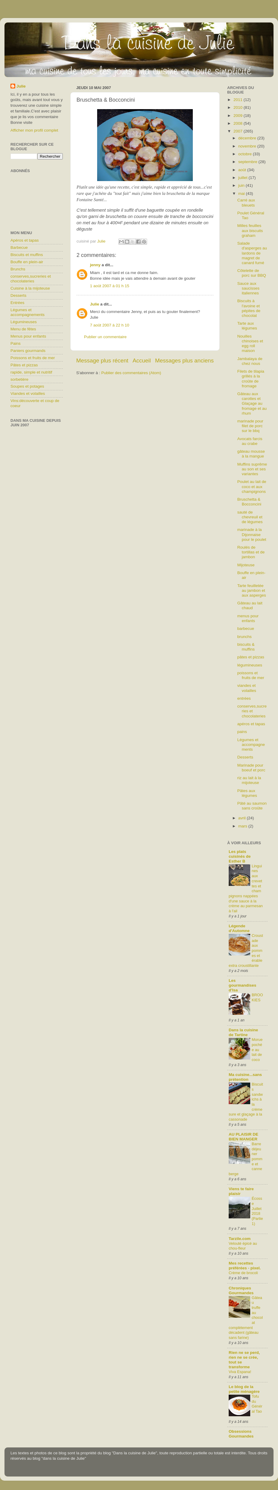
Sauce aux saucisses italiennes (248, 288)
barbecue (245, 628)
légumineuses (249, 665)
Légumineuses (23, 322)
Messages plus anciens (184, 360)
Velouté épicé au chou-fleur (243, 1246)
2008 (238, 123)
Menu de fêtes (23, 329)
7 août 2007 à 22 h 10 (109, 325)
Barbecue (19, 247)
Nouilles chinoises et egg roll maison (250, 343)
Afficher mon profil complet (34, 130)
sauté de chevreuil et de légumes (250, 517)
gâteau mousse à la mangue (251, 453)
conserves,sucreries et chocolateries (30, 278)
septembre (248, 161)
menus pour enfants (248, 618)
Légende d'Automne (239, 928)
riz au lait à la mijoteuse (249, 780)
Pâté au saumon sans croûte (252, 805)
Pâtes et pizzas (24, 365)
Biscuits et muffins (26, 254)
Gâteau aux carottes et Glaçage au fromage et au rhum (252, 404)
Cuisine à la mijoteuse (30, 288)
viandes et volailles (246, 688)
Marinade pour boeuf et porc (251, 767)
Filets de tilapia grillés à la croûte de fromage (250, 378)
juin (242, 185)
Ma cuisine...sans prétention (245, 1077)
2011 (238, 99)
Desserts (18, 295)
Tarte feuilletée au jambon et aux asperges (251, 590)
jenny (95, 265)
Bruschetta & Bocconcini (249, 501)
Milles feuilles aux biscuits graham (250, 230)
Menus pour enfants (28, 336)
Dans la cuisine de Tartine (243, 1032)
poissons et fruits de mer (250, 675)
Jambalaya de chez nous (249, 361)
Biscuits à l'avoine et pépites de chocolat (248, 308)
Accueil (142, 360)
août (242, 170)
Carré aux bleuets (246, 202)
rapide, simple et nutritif (31, 372)
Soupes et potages (27, 386)
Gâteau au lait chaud (249, 605)
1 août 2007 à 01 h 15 (109, 286)
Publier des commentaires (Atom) (131, 373)
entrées (244, 698)
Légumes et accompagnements (27, 312)
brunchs (244, 636)
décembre (247, 138)
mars (243, 826)
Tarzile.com (239, 1238)
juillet (243, 177)
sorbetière (19, 379)
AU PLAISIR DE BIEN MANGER (243, 1136)
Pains (15, 343)
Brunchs (17, 269)
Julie (94, 304)
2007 (238, 131)
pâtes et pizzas (250, 657)
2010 (238, 107)
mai (242, 193)
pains (242, 731)
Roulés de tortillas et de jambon (251, 552)
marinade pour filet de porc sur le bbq (250, 426)
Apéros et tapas (24, 240)
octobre (245, 154)
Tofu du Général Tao (257, 1404)
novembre (247, 146)
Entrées (17, 302)
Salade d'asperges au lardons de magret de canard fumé (252, 253)
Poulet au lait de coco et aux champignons (251, 486)
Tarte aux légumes (247, 325)
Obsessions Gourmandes (241, 1433)
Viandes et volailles (27, 393)
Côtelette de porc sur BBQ (251, 273)
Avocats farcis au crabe (249, 441)
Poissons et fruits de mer (32, 358)
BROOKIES (257, 997)
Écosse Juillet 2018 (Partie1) (257, 1211)
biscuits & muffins (246, 646)
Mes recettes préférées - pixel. (245, 1265)
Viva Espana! (240, 1371)
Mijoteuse (246, 565)
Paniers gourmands (27, 350)
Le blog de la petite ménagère (244, 1389)
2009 (238, 115)
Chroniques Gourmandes (241, 1290)
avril (242, 818)
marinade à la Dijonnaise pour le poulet (251, 534)
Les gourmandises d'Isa (242, 985)
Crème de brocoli (243, 1273)
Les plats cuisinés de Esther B (240, 856)
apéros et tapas (251, 724)
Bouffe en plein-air (26, 262)
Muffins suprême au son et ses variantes (252, 469)
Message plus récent (102, 360)
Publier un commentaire (105, 337)
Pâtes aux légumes (247, 793)
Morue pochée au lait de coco (257, 1049)
